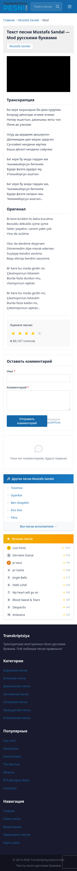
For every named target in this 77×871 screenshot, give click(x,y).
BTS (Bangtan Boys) (16, 780)
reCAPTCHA (54, 422)
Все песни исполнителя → (38, 526)
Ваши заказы (12, 827)
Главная (9, 811)
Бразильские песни (16, 686)
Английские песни (16, 694)
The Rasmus (11, 764)
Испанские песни (15, 702)
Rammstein (11, 749)
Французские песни (17, 710)
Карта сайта (11, 843)
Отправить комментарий (27, 421)
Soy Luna (9, 740)
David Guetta (12, 756)
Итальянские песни (16, 718)
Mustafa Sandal (19, 46)
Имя (11, 371)
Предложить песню (16, 835)
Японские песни (14, 678)
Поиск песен (12, 819)
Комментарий (18, 387)
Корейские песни (15, 670)
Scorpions (10, 788)
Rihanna (8, 772)
